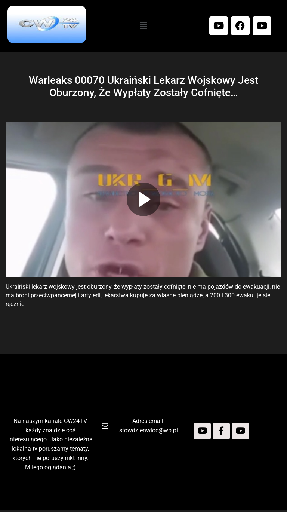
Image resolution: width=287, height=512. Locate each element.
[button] (143, 26)
